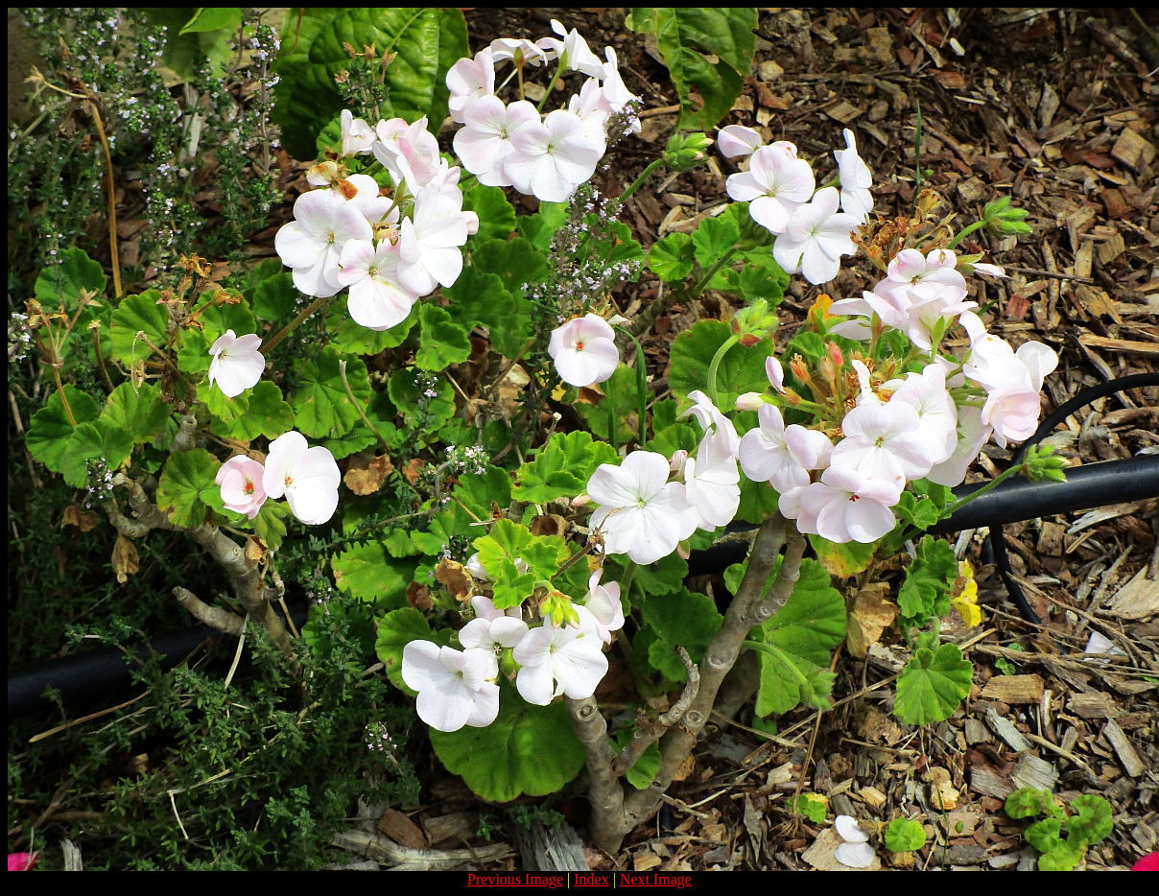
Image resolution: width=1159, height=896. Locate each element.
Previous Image (515, 879)
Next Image (656, 879)
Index (591, 879)
